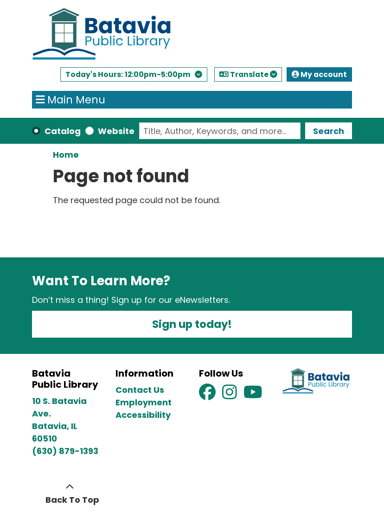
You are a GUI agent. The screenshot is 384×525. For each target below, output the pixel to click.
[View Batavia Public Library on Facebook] (208, 395)
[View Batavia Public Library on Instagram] (230, 395)
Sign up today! (192, 324)
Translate (248, 74)
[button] (133, 76)
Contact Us (139, 390)
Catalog (63, 131)
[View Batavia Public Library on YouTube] (252, 395)
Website (116, 131)
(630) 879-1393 (65, 451)
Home (66, 154)
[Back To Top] (70, 493)
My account (319, 74)
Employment (143, 402)
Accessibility (143, 415)
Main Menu (71, 99)
